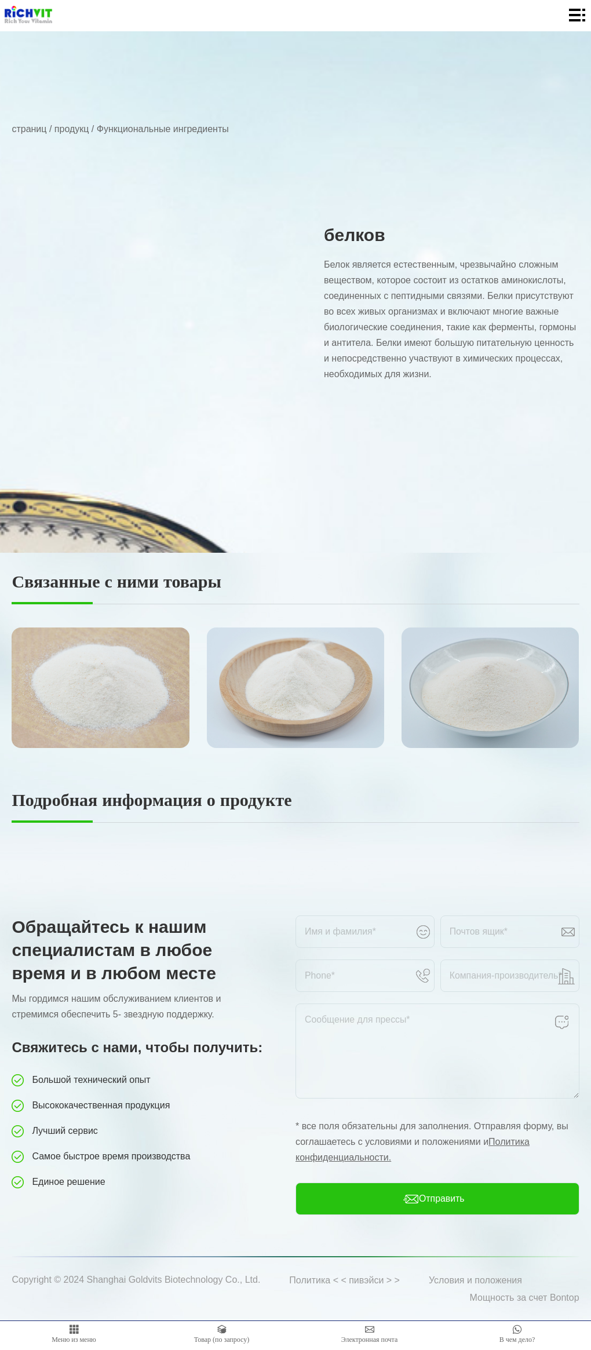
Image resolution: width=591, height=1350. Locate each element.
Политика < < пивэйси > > (344, 1280)
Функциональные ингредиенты (163, 129)
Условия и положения (475, 1280)
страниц (29, 129)
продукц (71, 129)
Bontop (564, 1297)
